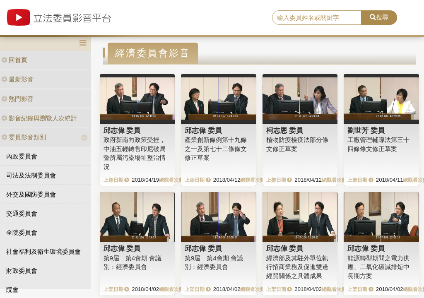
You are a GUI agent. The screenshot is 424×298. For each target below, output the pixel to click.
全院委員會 (21, 232)
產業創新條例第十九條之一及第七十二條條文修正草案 (216, 148)
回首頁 (14, 59)
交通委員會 (21, 213)
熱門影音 (17, 98)
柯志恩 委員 (285, 130)
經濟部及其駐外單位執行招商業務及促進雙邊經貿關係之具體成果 (297, 267)
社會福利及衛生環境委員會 (43, 251)
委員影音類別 (23, 137)
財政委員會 (21, 270)
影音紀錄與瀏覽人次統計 (39, 118)
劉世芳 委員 (366, 130)
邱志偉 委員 (122, 130)
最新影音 (17, 79)
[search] (316, 17)
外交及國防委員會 (31, 194)
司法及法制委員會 (31, 175)
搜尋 (379, 17)
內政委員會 (21, 156)
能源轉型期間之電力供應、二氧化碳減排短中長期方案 (378, 267)
